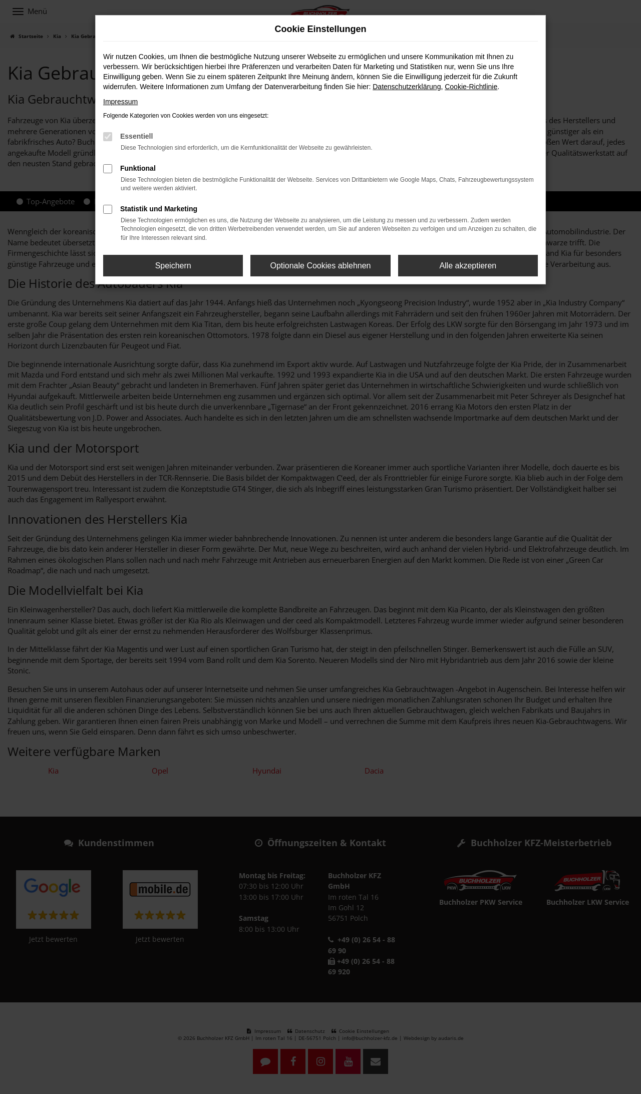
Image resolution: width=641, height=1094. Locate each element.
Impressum (120, 102)
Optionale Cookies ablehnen (320, 265)
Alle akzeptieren (467, 265)
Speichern (173, 265)
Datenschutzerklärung (407, 87)
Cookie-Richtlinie (471, 87)
